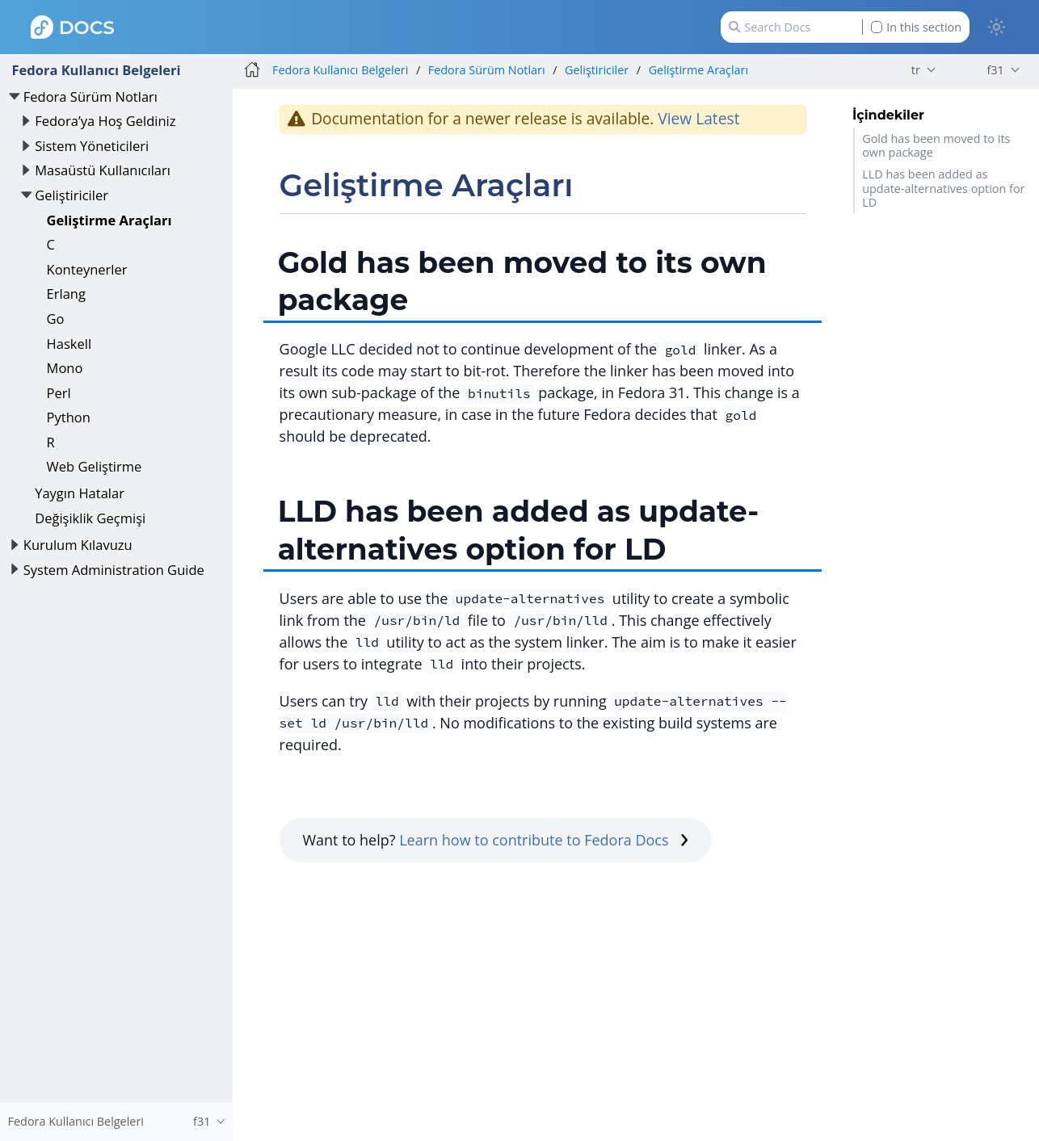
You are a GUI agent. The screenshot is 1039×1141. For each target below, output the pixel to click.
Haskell (69, 343)
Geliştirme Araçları (109, 220)
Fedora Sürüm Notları (90, 96)
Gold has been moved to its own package (936, 145)
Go (56, 318)
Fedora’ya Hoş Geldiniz (105, 120)
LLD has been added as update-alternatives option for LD (943, 188)
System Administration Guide (113, 569)
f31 (994, 70)
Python (68, 417)
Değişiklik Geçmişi (90, 518)
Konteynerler (87, 269)
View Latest (698, 118)
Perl (59, 393)
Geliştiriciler (71, 195)
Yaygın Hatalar (79, 493)
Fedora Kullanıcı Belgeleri (95, 70)
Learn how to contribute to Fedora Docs (543, 839)
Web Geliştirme (94, 466)
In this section (916, 27)
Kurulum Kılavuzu (78, 544)
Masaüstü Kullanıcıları (102, 170)
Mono (65, 368)
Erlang (66, 293)
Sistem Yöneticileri (92, 145)
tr (915, 70)
